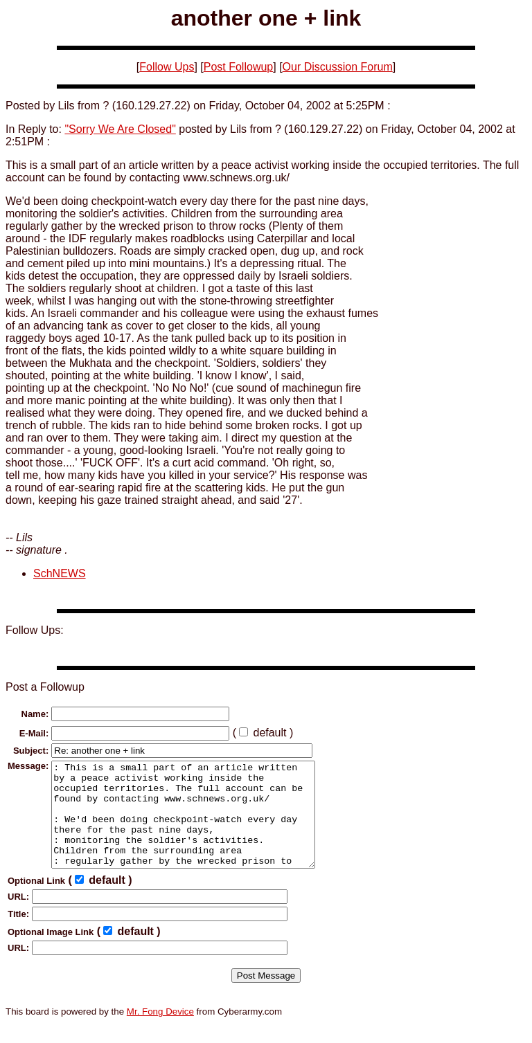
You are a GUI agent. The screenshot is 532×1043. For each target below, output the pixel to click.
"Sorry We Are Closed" (119, 129)
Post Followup (239, 67)
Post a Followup (45, 687)
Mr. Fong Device (160, 1032)
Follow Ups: (35, 630)
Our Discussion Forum (338, 67)
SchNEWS (59, 573)
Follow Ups (166, 67)
